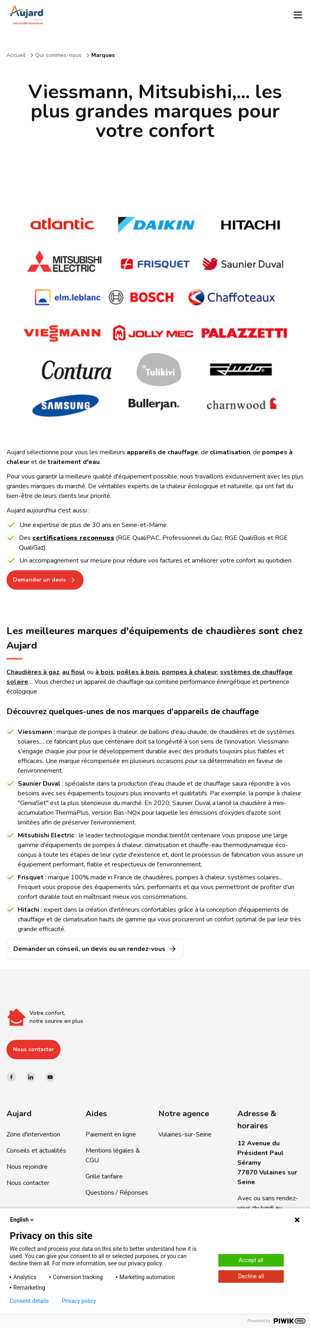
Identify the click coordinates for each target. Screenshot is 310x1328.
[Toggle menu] (298, 15)
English (22, 1219)
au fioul (73, 672)
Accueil (15, 55)
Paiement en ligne (111, 1134)
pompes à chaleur (189, 672)
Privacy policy (79, 1301)
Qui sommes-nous (58, 55)
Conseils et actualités (36, 1150)
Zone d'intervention (33, 1134)
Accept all (251, 1260)
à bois (104, 672)
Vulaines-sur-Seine (185, 1134)
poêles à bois (138, 672)
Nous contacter (33, 1049)
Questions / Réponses (117, 1192)
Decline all (251, 1276)
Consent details (29, 1301)
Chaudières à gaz (32, 672)
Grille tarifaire (104, 1176)
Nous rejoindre (27, 1166)
